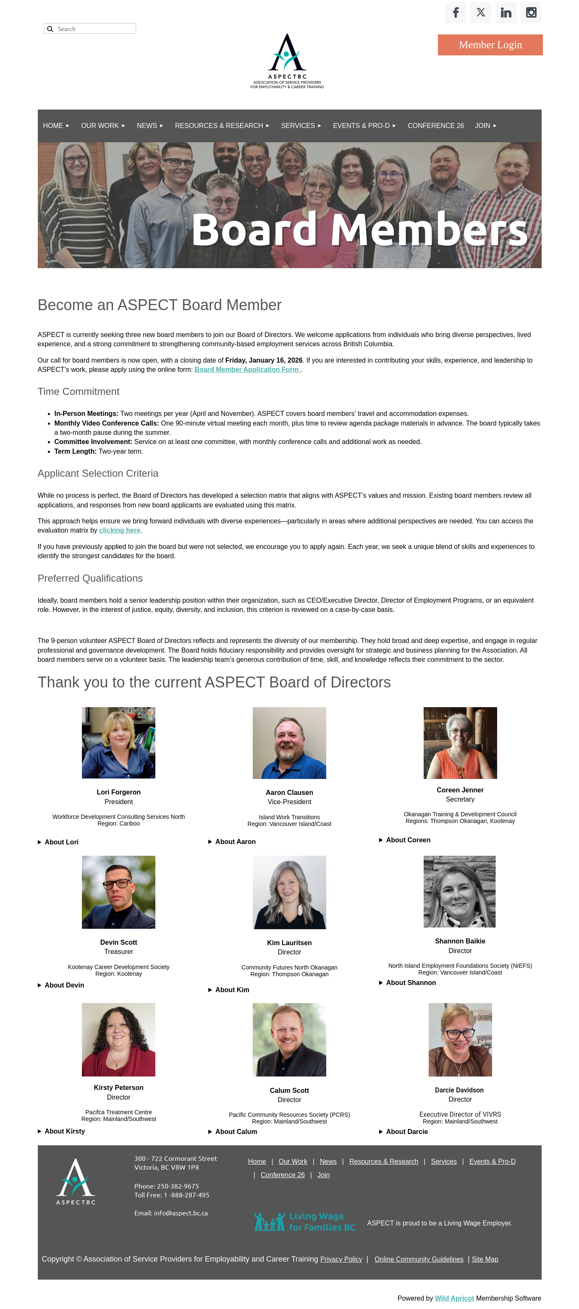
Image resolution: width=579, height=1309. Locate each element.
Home (257, 1161)
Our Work (293, 1161)
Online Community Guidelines (419, 1259)
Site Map (485, 1259)
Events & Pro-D (492, 1161)
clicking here (119, 530)
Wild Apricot (454, 1298)
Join (323, 1174)
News (328, 1161)
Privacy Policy (341, 1259)
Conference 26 (283, 1174)
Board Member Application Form (248, 369)
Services (444, 1161)
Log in (490, 44)
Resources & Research (384, 1161)
